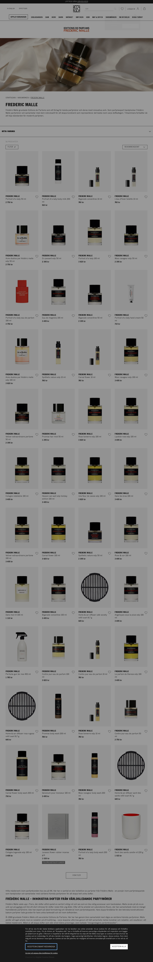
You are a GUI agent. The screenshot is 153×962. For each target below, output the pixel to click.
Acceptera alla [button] (119, 946)
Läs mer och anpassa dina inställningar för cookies (41, 953)
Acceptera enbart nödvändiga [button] (41, 946)
